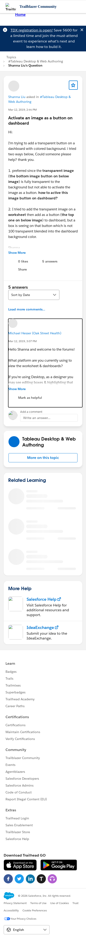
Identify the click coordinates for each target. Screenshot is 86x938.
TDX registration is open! (32, 30)
